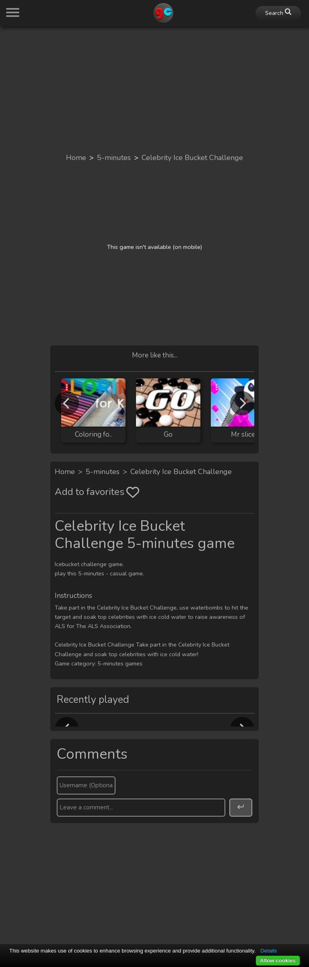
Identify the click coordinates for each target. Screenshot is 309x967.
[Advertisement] (154, 89)
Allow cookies (278, 960)
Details (268, 951)
